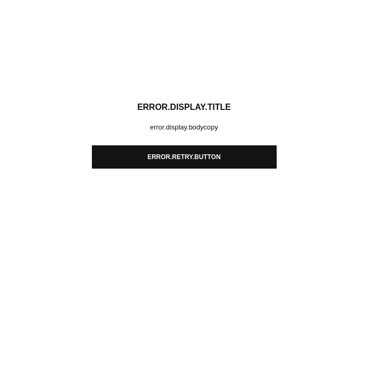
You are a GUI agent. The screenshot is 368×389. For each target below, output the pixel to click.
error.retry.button (184, 157)
